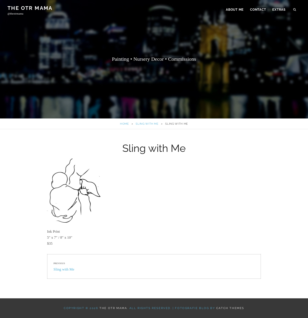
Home (124, 123)
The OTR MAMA (30, 8)
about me (235, 10)
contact (258, 10)
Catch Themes (230, 308)
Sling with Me (147, 123)
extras (279, 10)
